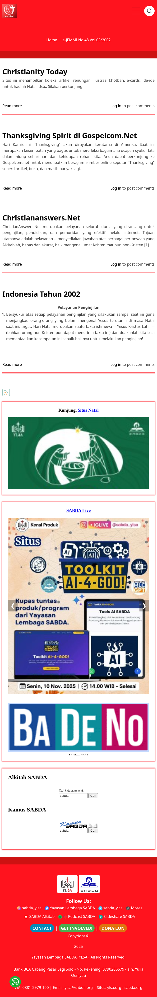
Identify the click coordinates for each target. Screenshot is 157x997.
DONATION (113, 928)
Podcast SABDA (76, 916)
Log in (115, 105)
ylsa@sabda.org (79, 987)
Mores (134, 908)
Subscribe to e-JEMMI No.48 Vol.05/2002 (6, 392)
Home (51, 40)
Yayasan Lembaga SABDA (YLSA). (61, 957)
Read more (12, 106)
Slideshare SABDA (117, 916)
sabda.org (134, 987)
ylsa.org (114, 987)
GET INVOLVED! (76, 928)
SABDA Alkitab (39, 916)
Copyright (76, 936)
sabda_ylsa (29, 908)
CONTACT (42, 928)
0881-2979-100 (36, 987)
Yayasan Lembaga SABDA (70, 908)
